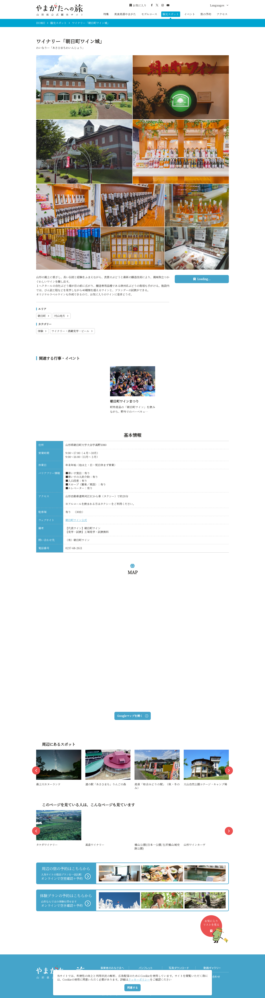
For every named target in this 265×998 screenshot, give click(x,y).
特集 (106, 14)
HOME (40, 23)
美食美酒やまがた (125, 14)
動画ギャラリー (212, 967)
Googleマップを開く (132, 716)
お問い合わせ (212, 976)
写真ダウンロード (179, 967)
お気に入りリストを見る (212, 928)
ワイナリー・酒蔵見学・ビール (72, 331)
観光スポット (171, 14)
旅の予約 (205, 14)
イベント (189, 14)
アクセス (222, 14)
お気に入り (137, 5)
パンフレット (145, 967)
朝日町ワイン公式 (76, 520)
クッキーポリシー (139, 979)
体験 (42, 331)
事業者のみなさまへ (112, 967)
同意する (132, 988)
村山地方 (61, 316)
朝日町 (44, 316)
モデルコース (149, 14)
